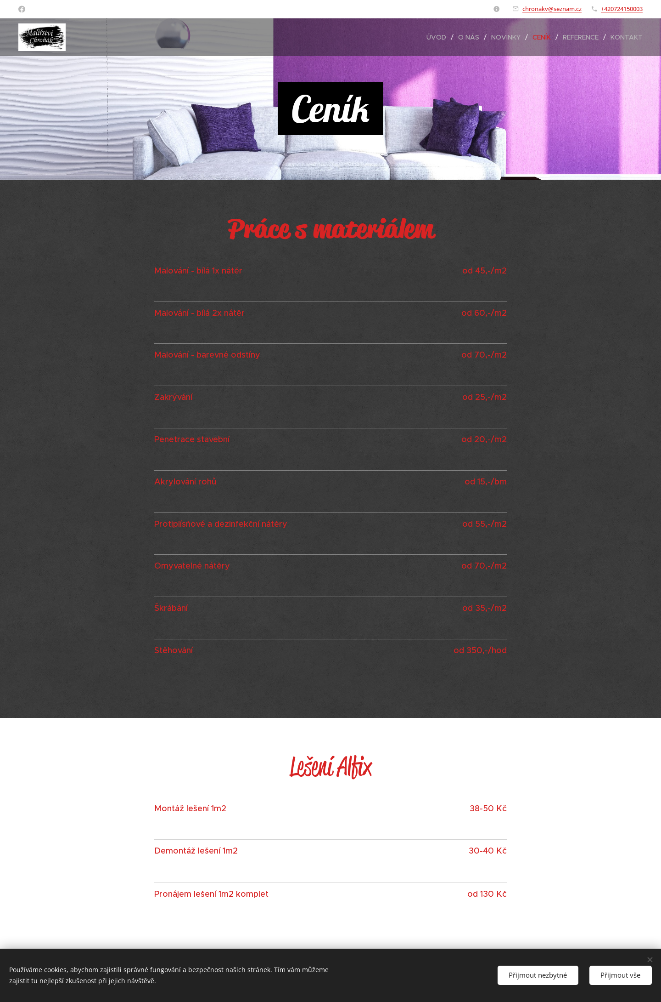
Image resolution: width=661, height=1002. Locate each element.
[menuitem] (439, 37)
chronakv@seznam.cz (552, 9)
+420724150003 (622, 9)
